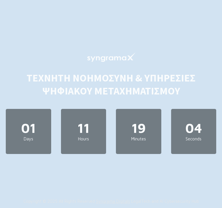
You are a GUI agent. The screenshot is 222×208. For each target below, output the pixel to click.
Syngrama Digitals (113, 201)
